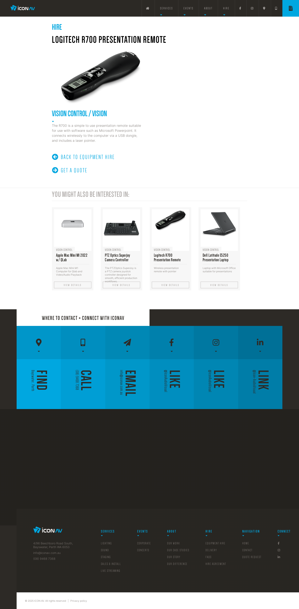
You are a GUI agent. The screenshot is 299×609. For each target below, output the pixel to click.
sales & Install (111, 564)
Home (245, 543)
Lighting (106, 543)
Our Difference (177, 564)
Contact (247, 550)
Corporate (144, 543)
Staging (106, 557)
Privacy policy (78, 600)
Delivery (211, 550)
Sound (105, 550)
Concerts (143, 550)
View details (73, 285)
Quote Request (251, 557)
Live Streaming (110, 570)
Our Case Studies (178, 550)
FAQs (209, 557)
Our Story (173, 557)
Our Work (173, 543)
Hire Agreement (216, 564)
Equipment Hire (215, 543)
